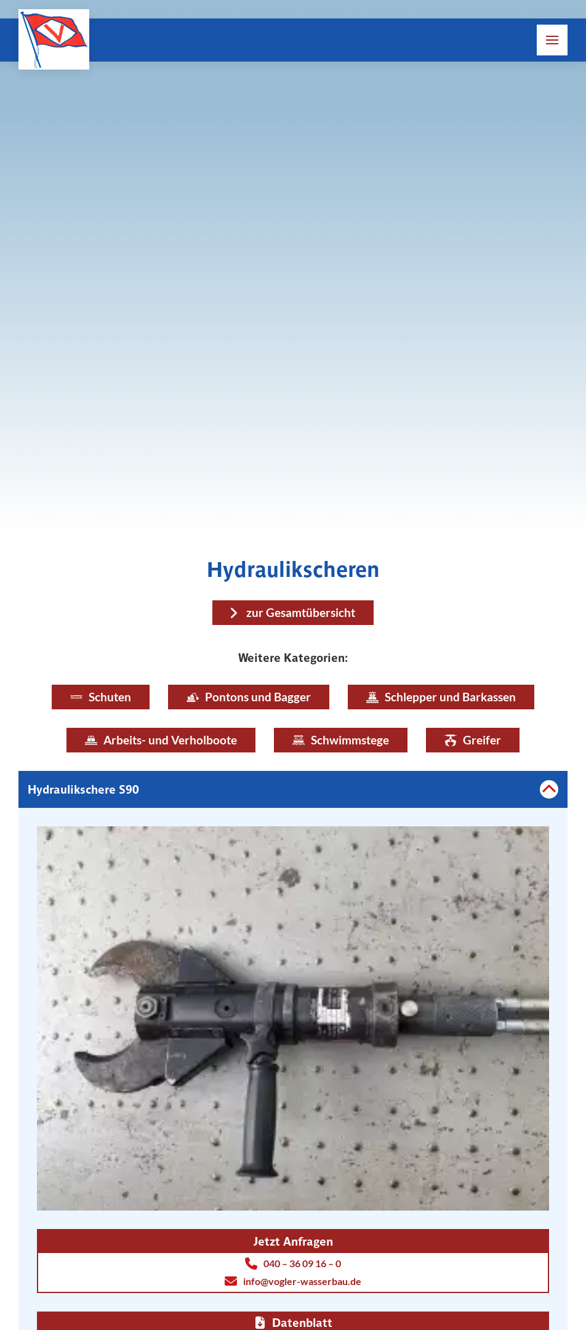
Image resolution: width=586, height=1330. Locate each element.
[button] (552, 40)
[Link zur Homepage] (53, 39)
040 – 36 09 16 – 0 (293, 1263)
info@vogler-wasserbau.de (293, 1281)
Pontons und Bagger (249, 697)
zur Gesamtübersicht (300, 612)
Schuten (100, 697)
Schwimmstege (340, 740)
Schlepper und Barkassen (441, 697)
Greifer (472, 740)
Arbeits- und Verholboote (161, 740)
